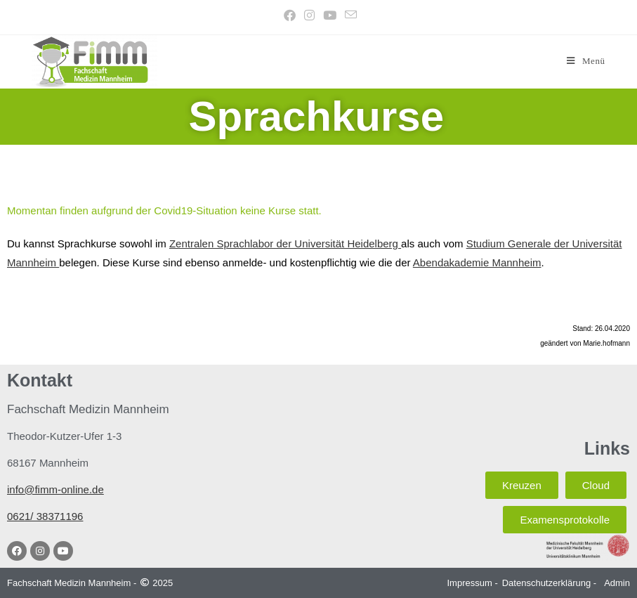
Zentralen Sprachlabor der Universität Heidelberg (285, 243)
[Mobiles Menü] (586, 61)
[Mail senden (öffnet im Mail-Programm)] (349, 15)
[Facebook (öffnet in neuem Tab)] (290, 15)
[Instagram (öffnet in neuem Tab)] (309, 15)
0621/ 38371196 (45, 516)
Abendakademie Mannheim (477, 262)
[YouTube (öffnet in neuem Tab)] (330, 15)
